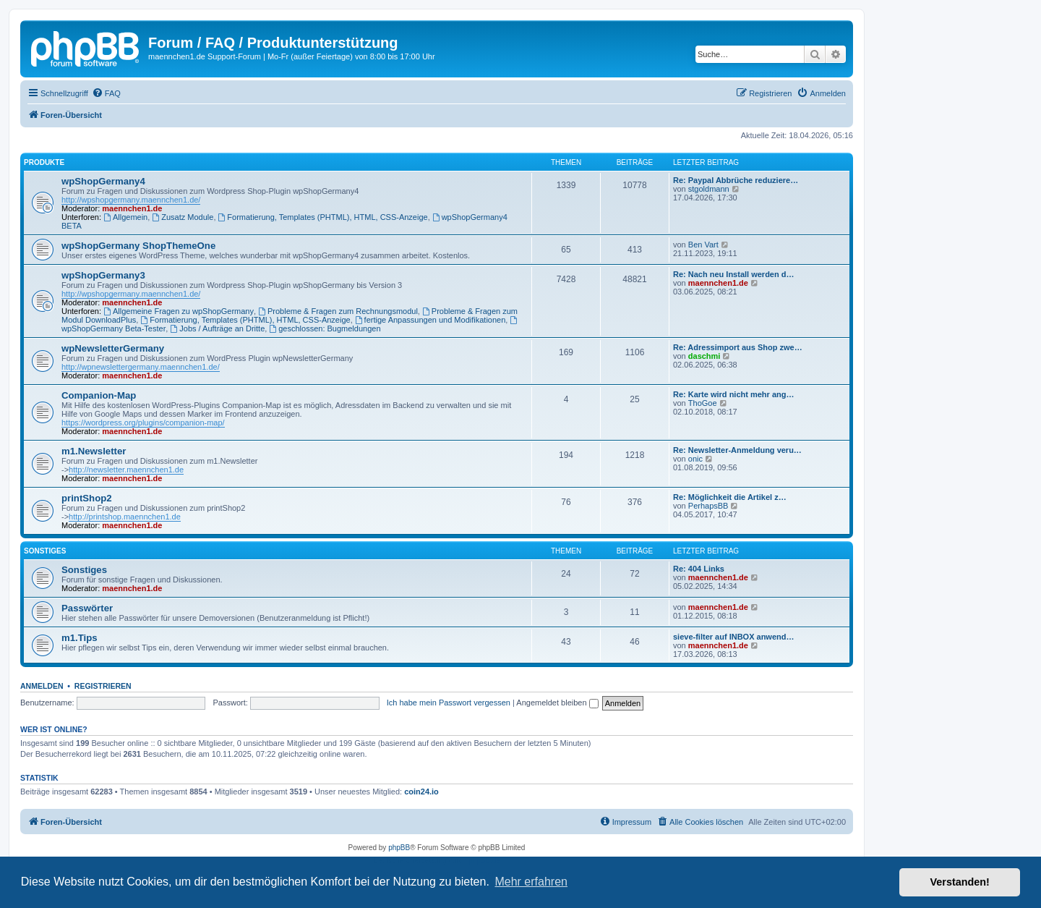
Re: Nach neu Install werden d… (733, 274)
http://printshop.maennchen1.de (125, 516)
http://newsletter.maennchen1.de (126, 469)
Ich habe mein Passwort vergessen (448, 702)
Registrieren (103, 686)
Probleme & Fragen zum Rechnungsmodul (338, 311)
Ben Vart (703, 244)
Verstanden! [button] (960, 882)
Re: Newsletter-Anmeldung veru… (737, 450)
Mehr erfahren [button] (530, 881)
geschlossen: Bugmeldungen (324, 328)
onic (695, 458)
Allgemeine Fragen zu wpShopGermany (178, 311)
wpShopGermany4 (103, 181)
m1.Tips (79, 637)
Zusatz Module (182, 217)
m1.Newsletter (93, 451)
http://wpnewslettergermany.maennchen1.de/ (140, 366)
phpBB (399, 848)
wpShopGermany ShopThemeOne (138, 245)
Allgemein (125, 217)
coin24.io (421, 791)
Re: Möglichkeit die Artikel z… (730, 497)
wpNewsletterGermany (112, 348)
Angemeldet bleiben (557, 702)
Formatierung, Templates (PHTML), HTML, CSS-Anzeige (323, 217)
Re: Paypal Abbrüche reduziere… (735, 180)
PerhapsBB (708, 505)
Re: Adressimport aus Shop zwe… (737, 347)
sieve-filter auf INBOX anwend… (733, 636)
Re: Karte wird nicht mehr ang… (733, 394)
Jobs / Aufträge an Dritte (217, 328)
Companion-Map (98, 395)
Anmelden (42, 686)
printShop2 (86, 498)
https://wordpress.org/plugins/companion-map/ (143, 422)
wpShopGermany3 (103, 275)
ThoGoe (702, 403)
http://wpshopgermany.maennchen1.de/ (130, 199)
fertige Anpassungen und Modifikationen (430, 319)
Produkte (44, 162)
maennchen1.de (132, 208)
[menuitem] (106, 93)
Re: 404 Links (698, 568)
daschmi (704, 356)
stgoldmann (708, 188)
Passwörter (87, 608)
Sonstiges (45, 551)
